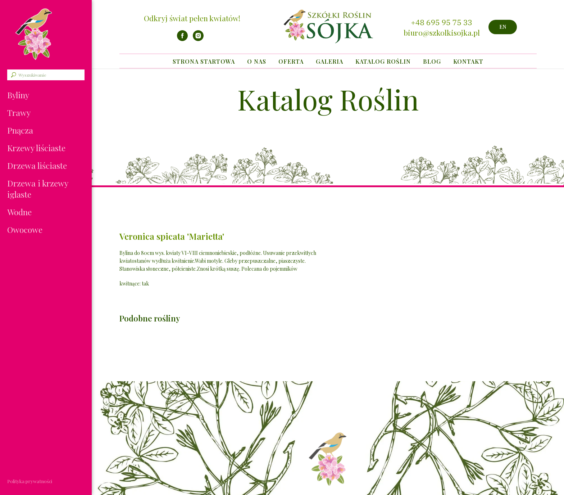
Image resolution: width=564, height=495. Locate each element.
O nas (256, 61)
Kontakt (468, 61)
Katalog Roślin (383, 61)
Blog (432, 61)
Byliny (18, 94)
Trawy (19, 112)
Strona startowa (204, 61)
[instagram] (198, 39)
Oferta (291, 61)
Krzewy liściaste (36, 147)
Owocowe (24, 229)
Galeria (329, 61)
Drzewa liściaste (37, 165)
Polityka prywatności (29, 481)
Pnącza (20, 130)
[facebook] (182, 39)
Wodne (19, 211)
